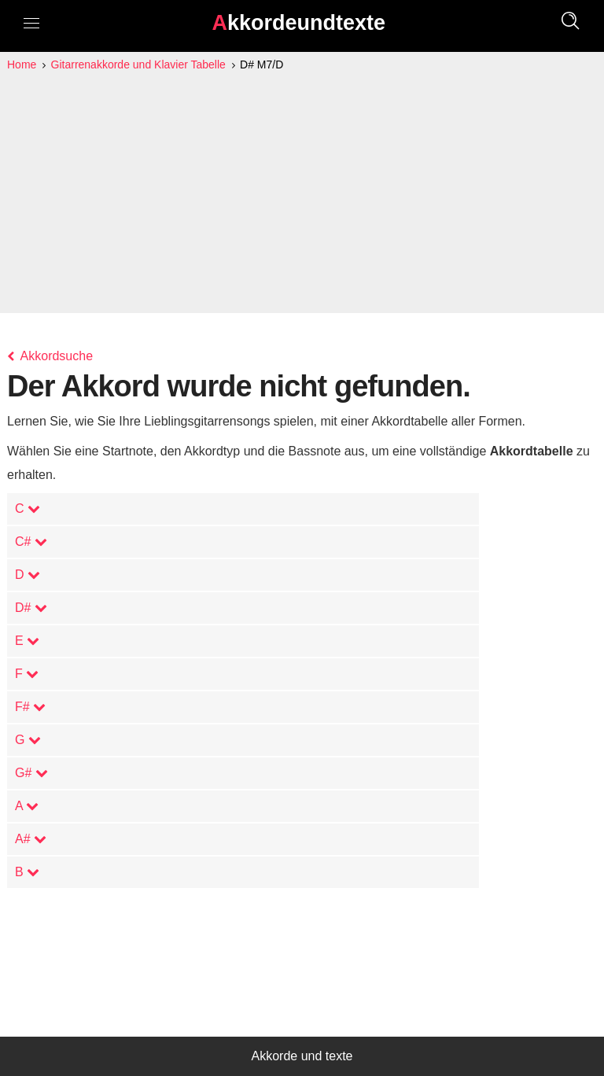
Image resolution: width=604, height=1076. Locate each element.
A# (30, 839)
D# (31, 607)
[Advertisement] (302, 192)
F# (30, 706)
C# (31, 541)
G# (31, 772)
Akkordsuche (50, 356)
